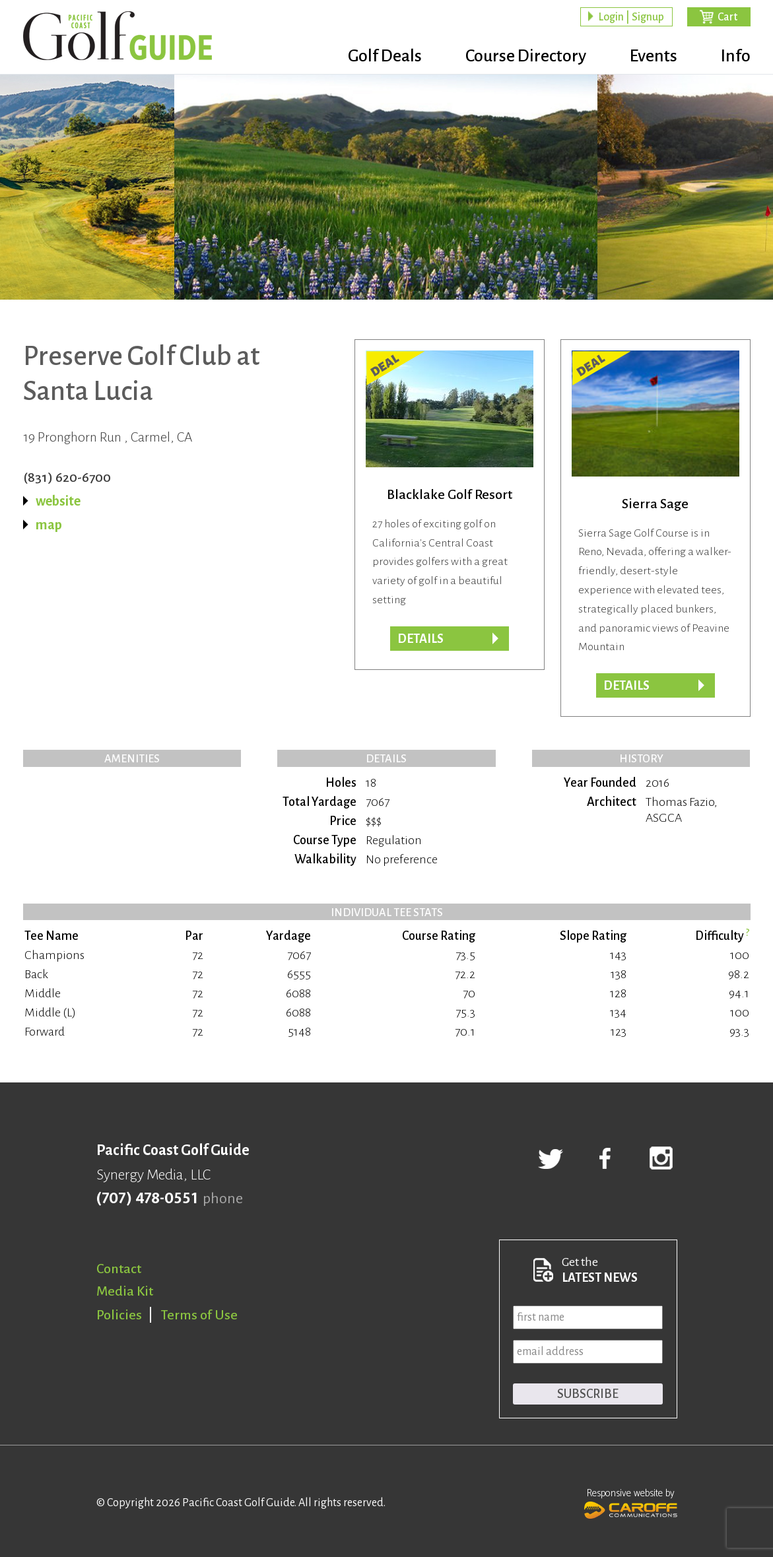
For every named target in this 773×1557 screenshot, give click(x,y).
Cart (727, 17)
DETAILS (626, 685)
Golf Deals (385, 56)
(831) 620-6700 (67, 477)
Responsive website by (630, 1502)
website (58, 501)
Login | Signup (631, 17)
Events (653, 56)
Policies (119, 1315)
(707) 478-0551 (146, 1198)
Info (736, 56)
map (49, 524)
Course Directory (525, 56)
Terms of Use (199, 1315)
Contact (118, 1268)
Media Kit (124, 1291)
